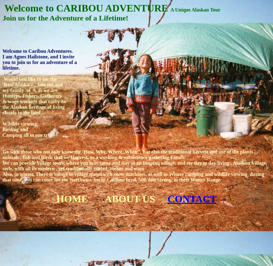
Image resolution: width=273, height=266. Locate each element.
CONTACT (192, 198)
